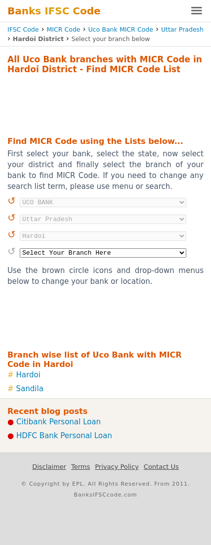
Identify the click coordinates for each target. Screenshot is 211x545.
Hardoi (28, 374)
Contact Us (161, 466)
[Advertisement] (105, 104)
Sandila (29, 388)
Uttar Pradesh (182, 29)
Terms (80, 466)
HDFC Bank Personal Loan (64, 435)
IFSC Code (23, 29)
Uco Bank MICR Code (120, 29)
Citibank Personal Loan (58, 421)
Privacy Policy (117, 466)
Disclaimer (49, 466)
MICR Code (63, 29)
